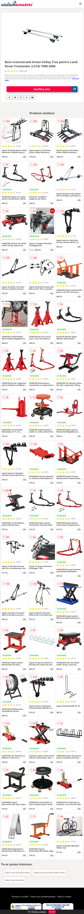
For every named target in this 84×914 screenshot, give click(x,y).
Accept (52, 911)
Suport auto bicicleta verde (17, 872)
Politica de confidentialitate (42, 896)
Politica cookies (64, 896)
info (24, 156)
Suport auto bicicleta (14, 880)
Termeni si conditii (19, 896)
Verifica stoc (55, 89)
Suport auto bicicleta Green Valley (49, 872)
